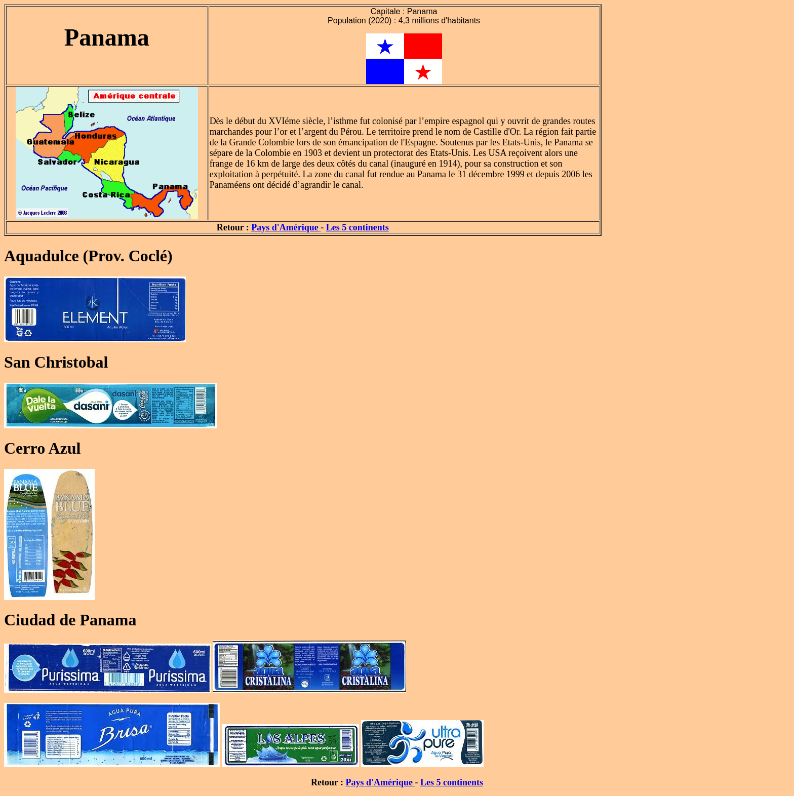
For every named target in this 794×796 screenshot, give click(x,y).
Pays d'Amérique (286, 227)
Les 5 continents (357, 227)
